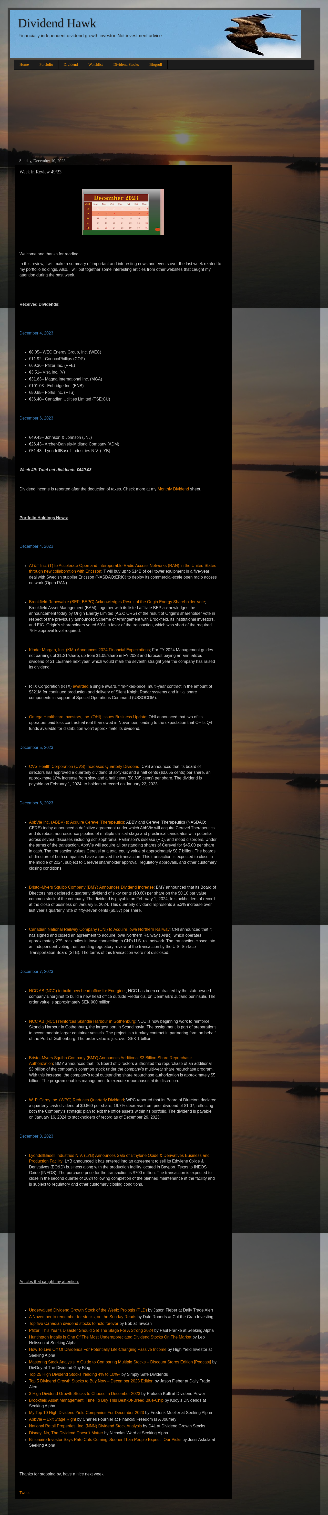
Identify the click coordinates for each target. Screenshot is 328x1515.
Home (24, 64)
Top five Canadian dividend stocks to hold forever (73, 1323)
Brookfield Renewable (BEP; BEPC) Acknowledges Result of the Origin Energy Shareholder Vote (117, 602)
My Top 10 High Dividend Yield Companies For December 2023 (86, 1412)
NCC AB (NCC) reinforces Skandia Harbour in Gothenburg (82, 1021)
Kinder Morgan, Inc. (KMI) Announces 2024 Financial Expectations (89, 650)
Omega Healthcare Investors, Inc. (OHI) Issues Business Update (87, 717)
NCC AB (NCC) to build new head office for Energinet (77, 991)
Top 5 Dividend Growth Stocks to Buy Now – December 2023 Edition (91, 1381)
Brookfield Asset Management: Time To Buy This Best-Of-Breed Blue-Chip (96, 1400)
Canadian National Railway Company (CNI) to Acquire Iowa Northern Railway (99, 929)
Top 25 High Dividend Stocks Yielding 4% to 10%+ (74, 1374)
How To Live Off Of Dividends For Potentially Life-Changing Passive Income (98, 1349)
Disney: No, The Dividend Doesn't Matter (66, 1433)
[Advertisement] (164, 113)
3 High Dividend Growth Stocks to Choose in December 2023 (84, 1393)
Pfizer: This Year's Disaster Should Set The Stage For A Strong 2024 (91, 1330)
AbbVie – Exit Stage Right (52, 1419)
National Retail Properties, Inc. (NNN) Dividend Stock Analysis (85, 1426)
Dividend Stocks (126, 64)
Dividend (71, 64)
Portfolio (46, 64)
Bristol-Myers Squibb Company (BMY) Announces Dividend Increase (91, 887)
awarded (80, 686)
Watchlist (95, 64)
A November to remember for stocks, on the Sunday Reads (82, 1317)
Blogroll (155, 64)
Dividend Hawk (57, 23)
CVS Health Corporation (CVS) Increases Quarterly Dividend (84, 766)
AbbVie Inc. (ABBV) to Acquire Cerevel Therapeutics (76, 822)
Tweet (24, 1493)
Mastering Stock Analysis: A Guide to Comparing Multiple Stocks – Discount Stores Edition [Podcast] (120, 1362)
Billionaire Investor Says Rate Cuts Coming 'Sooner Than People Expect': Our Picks (105, 1439)
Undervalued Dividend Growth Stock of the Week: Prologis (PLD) (88, 1310)
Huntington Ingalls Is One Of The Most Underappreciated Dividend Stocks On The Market (110, 1337)
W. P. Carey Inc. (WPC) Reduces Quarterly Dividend (76, 1100)
